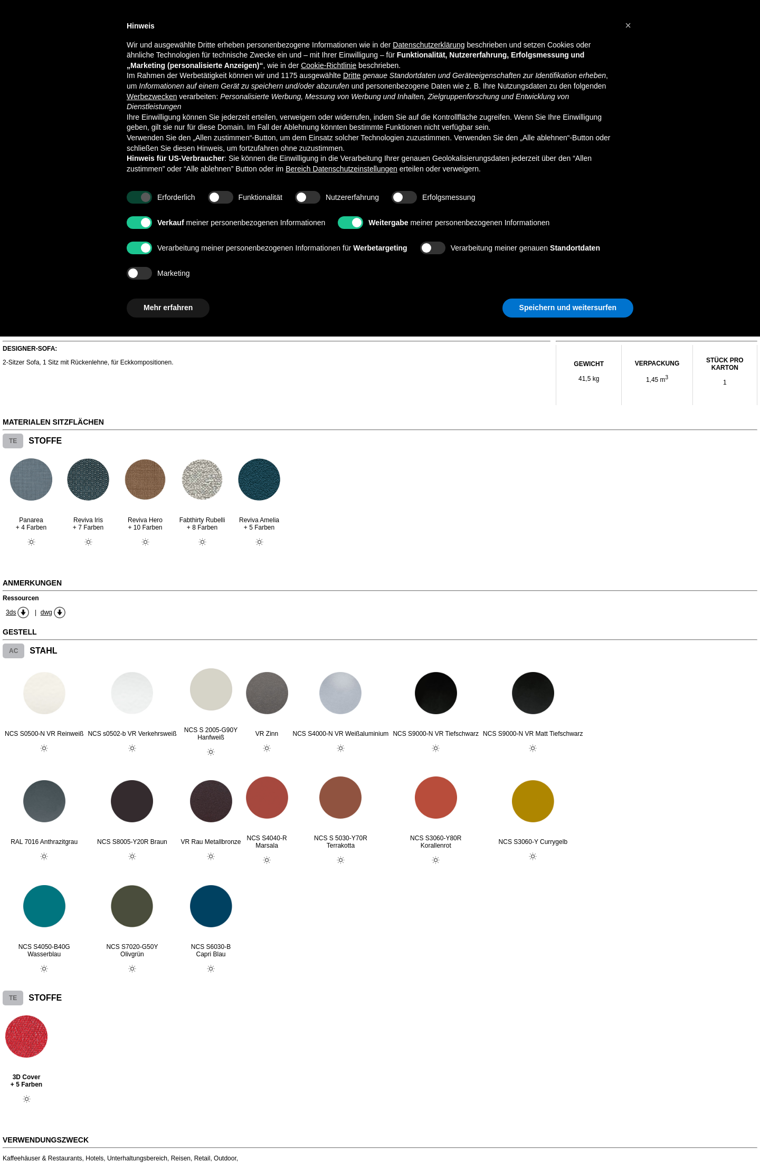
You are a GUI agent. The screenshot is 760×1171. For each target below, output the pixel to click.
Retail (202, 1158)
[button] (628, 25)
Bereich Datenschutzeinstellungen (341, 169)
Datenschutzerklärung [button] (428, 45)
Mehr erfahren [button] (168, 307)
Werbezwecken (152, 96)
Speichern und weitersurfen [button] (567, 307)
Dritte (351, 75)
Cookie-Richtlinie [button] (328, 65)
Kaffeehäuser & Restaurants (42, 1158)
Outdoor (225, 1158)
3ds (11, 612)
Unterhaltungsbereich (137, 1158)
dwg (46, 612)
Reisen (181, 1158)
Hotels (94, 1158)
